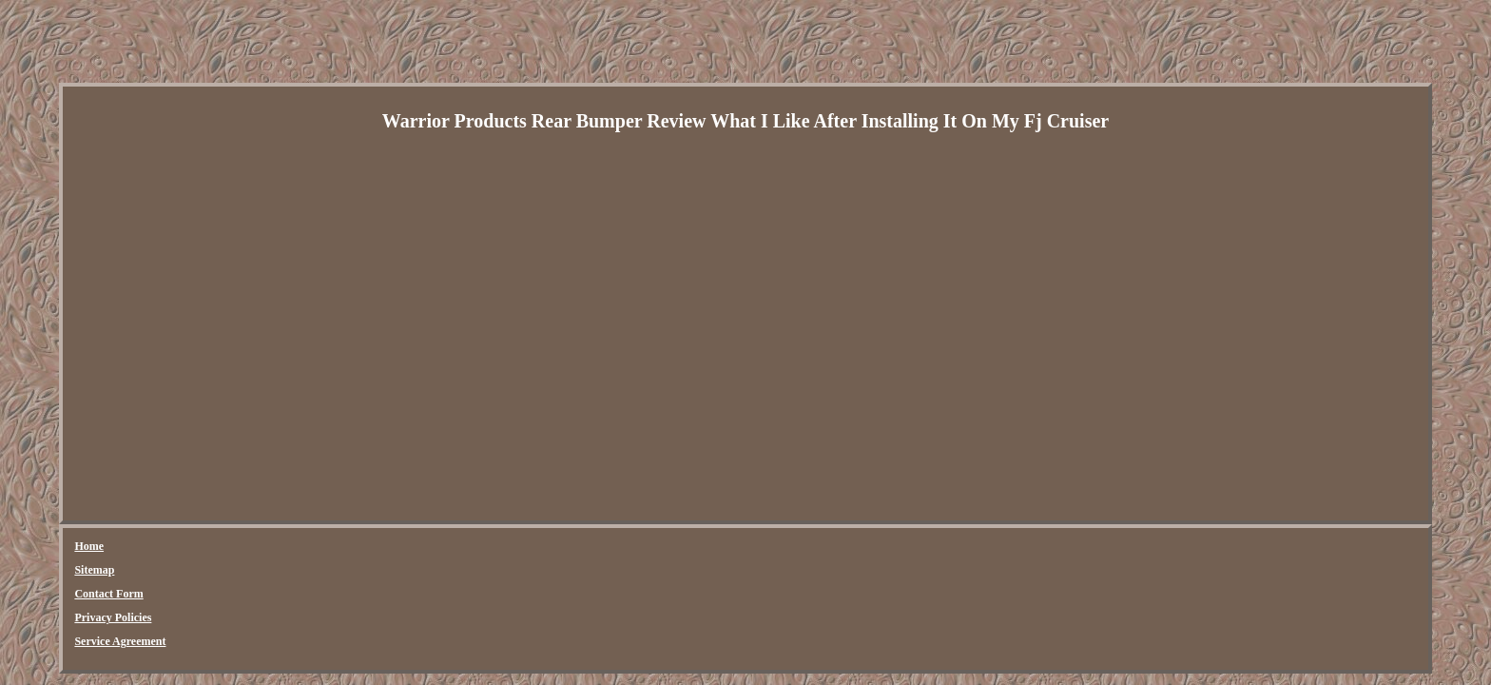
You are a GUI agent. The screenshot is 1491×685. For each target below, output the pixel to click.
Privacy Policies (310, 546)
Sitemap (144, 546)
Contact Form (218, 546)
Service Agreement (414, 546)
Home (89, 546)
